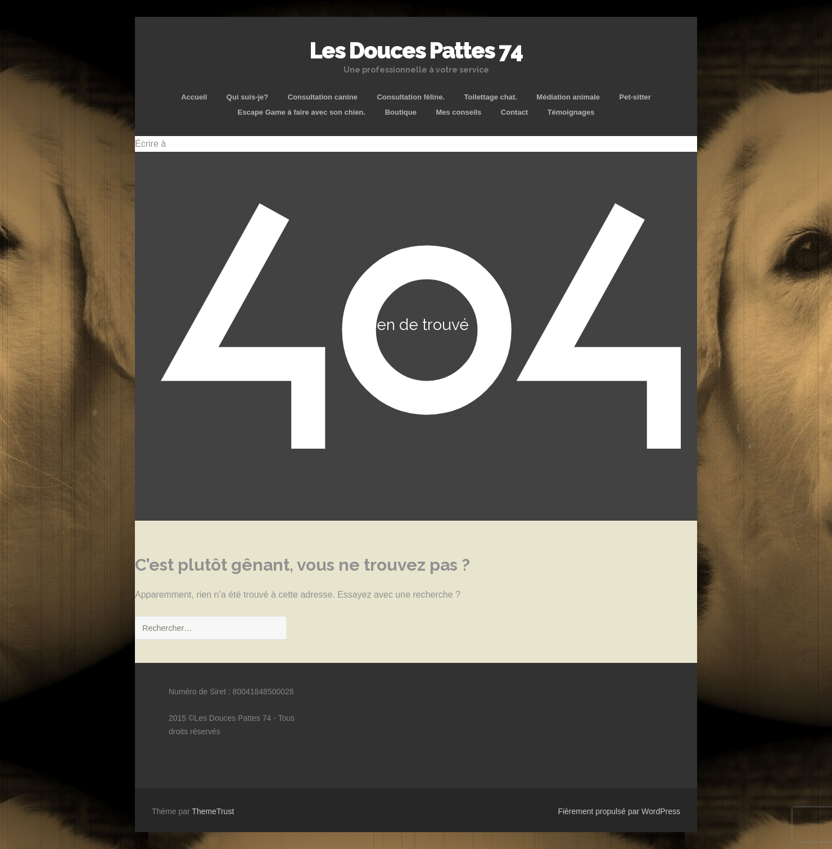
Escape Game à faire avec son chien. (302, 112)
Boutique (401, 112)
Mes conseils (458, 112)
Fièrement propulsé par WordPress (619, 811)
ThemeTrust (213, 811)
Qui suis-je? (247, 97)
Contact (514, 112)
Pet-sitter (634, 97)
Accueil (194, 97)
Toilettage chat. (490, 97)
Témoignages (571, 112)
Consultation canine (323, 97)
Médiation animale (568, 97)
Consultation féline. (411, 97)
